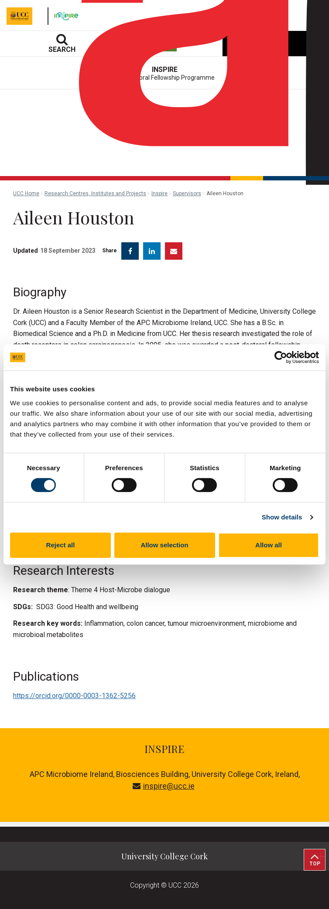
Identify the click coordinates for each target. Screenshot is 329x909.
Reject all (60, 545)
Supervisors (187, 193)
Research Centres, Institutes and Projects (95, 193)
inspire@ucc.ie (164, 785)
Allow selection (164, 545)
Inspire (159, 193)
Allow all (268, 545)
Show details (282, 517)
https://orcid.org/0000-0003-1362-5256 (74, 696)
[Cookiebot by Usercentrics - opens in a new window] (281, 357)
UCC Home (26, 193)
